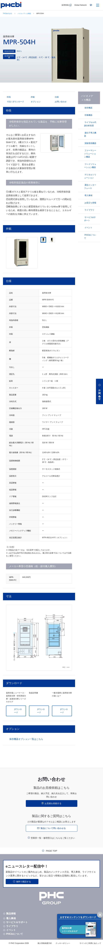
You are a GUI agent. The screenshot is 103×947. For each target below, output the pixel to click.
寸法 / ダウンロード (15, 102)
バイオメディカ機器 (24, 13)
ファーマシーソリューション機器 (90, 153)
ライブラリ (89, 210)
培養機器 (88, 115)
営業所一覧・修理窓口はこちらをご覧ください (53, 838)
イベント (88, 227)
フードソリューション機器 (90, 165)
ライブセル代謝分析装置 (90, 124)
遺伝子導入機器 (90, 134)
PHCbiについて (90, 236)
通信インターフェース (90, 186)
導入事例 (88, 195)
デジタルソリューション (90, 176)
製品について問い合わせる (53, 828)
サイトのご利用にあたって (90, 943)
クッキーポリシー (63, 943)
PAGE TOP (51, 851)
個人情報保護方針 (45, 943)
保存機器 (88, 108)
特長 (8, 97)
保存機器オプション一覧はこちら (26, 739)
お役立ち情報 (90, 203)
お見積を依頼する (53, 803)
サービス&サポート (90, 219)
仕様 (56, 97)
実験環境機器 (90, 143)
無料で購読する (23, 881)
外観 (32, 97)
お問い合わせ (60, 102)
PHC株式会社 (7, 13)
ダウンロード (17, 711)
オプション (35, 102)
